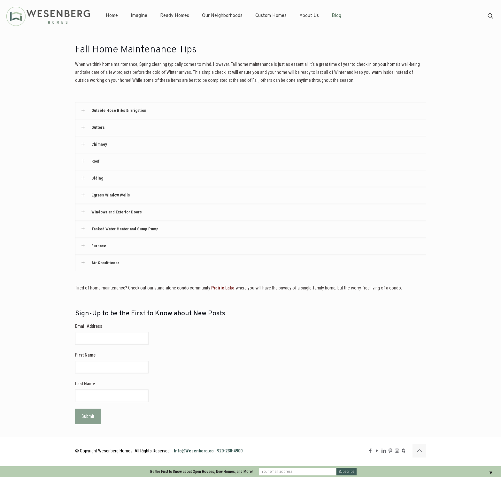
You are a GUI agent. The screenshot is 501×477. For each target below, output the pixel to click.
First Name (85, 355)
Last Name (85, 383)
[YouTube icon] (376, 451)
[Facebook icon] (370, 451)
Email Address (88, 326)
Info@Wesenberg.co (194, 450)
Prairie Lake (223, 287)
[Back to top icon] (419, 451)
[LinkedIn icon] (383, 451)
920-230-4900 (230, 450)
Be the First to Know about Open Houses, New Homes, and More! (201, 471)
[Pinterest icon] (390, 451)
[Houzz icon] (403, 451)
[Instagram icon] (397, 451)
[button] (250, 110)
